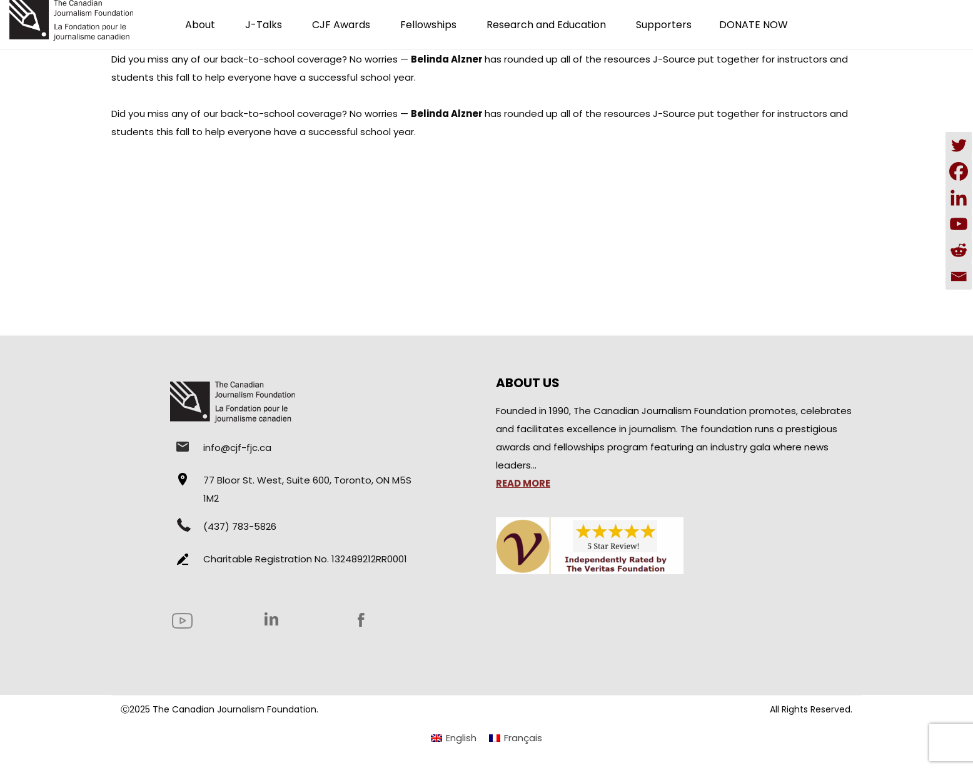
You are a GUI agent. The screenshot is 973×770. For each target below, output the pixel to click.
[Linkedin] (958, 198)
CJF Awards (341, 25)
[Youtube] (958, 224)
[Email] (958, 276)
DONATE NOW (753, 25)
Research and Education (546, 25)
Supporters (664, 25)
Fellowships (428, 25)
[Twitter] (958, 145)
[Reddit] (958, 250)
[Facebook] (958, 171)
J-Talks (263, 25)
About (200, 25)
